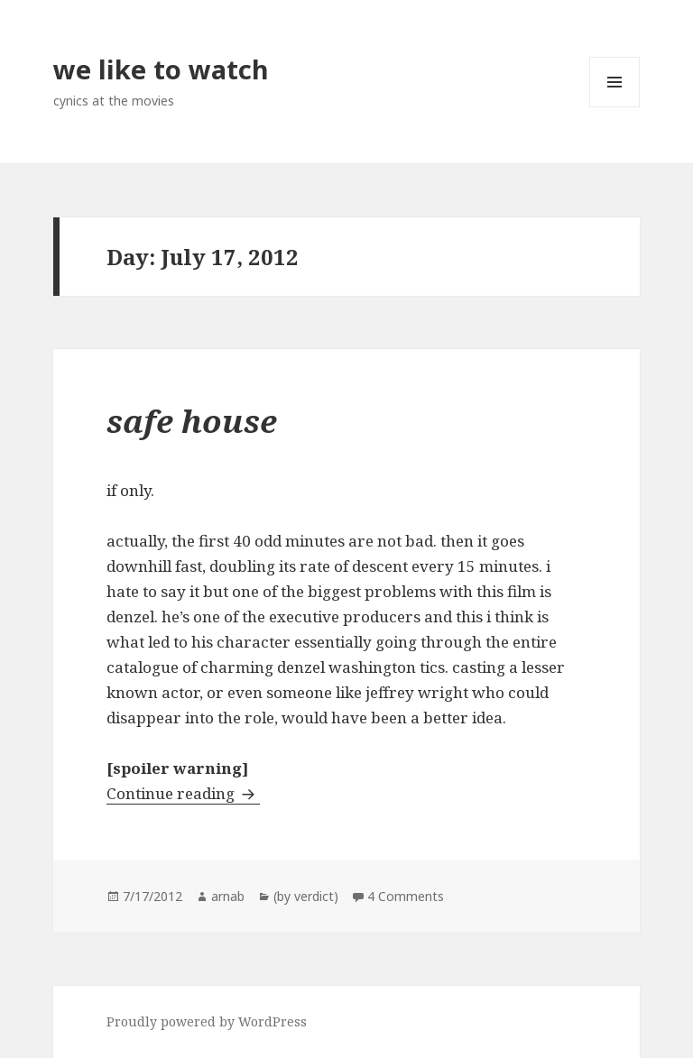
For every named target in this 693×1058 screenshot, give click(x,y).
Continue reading (183, 793)
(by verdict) (305, 896)
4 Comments (405, 896)
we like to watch (161, 69)
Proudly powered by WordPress (206, 1021)
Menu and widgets (615, 106)
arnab (228, 896)
